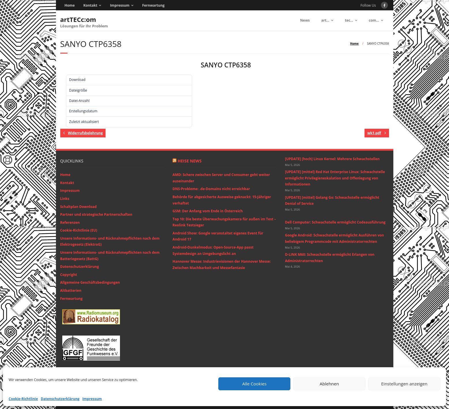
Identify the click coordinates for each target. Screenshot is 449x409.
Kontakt (90, 5)
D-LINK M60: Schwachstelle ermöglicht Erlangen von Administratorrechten (329, 257)
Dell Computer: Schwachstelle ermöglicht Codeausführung (335, 222)
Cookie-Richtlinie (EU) (78, 230)
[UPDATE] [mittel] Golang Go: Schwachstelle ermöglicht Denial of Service (332, 200)
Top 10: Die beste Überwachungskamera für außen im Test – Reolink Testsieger (224, 222)
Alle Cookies (254, 384)
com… (374, 20)
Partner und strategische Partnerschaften (96, 214)
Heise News (190, 161)
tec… (349, 20)
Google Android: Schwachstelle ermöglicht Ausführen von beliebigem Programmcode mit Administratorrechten (334, 238)
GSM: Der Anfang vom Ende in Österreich (207, 211)
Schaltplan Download (78, 206)
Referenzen (70, 222)
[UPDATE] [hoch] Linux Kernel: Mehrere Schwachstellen (332, 158)
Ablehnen (329, 384)
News (305, 20)
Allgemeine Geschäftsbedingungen (90, 282)
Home (70, 5)
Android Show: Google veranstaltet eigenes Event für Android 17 (217, 236)
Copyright (68, 274)
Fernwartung (153, 5)
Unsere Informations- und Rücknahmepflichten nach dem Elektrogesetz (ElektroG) (110, 241)
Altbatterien (71, 290)
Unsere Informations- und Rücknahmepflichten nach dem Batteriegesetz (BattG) (110, 255)
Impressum (92, 398)
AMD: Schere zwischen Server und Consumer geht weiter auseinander (221, 177)
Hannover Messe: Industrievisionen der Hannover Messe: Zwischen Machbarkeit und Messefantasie (221, 264)
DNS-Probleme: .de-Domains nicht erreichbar (211, 188)
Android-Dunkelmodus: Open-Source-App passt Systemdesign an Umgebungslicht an (212, 250)
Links (64, 198)
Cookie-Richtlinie (23, 398)
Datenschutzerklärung (60, 398)
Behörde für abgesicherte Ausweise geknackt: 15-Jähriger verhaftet (221, 200)
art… (325, 20)
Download (69, 66)
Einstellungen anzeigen (404, 384)
